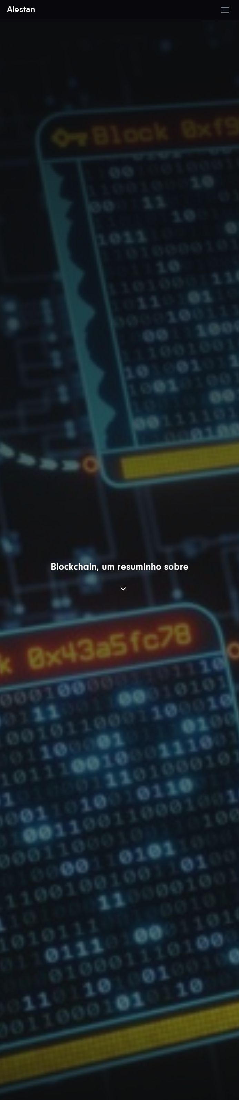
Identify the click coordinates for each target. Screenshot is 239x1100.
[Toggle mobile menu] (225, 10)
